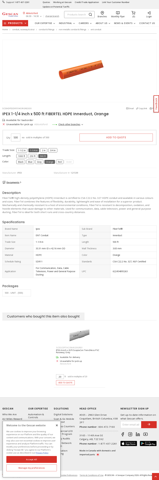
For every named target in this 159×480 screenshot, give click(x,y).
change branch (52, 16)
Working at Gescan (62, 2)
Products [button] (15, 23)
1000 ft (21, 156)
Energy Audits (62, 438)
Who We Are (9, 414)
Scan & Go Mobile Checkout (64, 420)
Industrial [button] (65, 23)
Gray (39, 161)
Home (5, 29)
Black (20, 161)
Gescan (7, 408)
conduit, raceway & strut (23, 29)
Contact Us (147, 23)
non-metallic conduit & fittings (72, 29)
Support (10, 2)
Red (60, 161)
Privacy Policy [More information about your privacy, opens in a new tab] (42, 452)
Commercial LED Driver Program (63, 432)
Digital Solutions (63, 414)
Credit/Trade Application (87, 2)
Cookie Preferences (68, 475)
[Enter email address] (130, 424)
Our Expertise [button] (43, 23)
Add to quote (116, 137)
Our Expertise (38, 408)
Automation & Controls (36, 416)
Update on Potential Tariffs (56, 6)
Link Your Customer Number (115, 2)
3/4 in (53, 150)
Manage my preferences (31, 467)
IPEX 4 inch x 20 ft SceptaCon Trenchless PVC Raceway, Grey (77, 351)
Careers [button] (84, 23)
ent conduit (96, 29)
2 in (43, 150)
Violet (69, 161)
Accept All (31, 459)
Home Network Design (63, 444)
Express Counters (64, 426)
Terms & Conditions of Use (91, 475)
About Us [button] (101, 23)
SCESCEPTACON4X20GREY (69, 347)
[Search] (79, 14)
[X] (56, 425)
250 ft (33, 156)
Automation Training (60, 452)
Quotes (46, 2)
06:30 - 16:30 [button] (32, 16)
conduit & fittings (47, 29)
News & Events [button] (123, 23)
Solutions (61, 408)
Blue (30, 161)
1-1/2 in (22, 150)
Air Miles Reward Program (12, 420)
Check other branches (69, 124)
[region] (31, 449)
